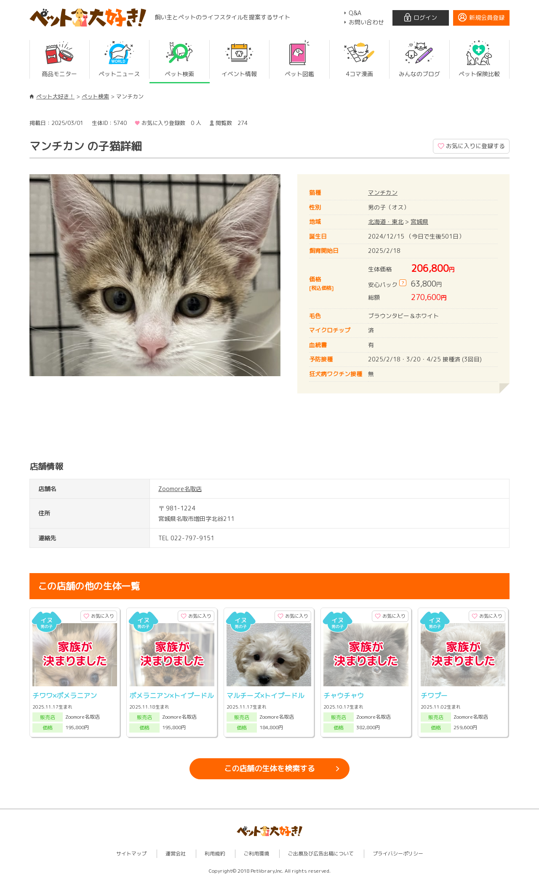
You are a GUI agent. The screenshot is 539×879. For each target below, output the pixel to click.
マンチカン (383, 193)
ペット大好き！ (55, 96)
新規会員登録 (486, 17)
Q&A (355, 13)
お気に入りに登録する (475, 146)
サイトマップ (131, 853)
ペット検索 (95, 96)
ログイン (425, 17)
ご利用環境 (256, 853)
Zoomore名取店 (180, 489)
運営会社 (175, 853)
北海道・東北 (385, 222)
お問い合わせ (366, 22)
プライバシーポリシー (398, 853)
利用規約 (215, 853)
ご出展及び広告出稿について (321, 853)
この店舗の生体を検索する (269, 768)
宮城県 (419, 222)
